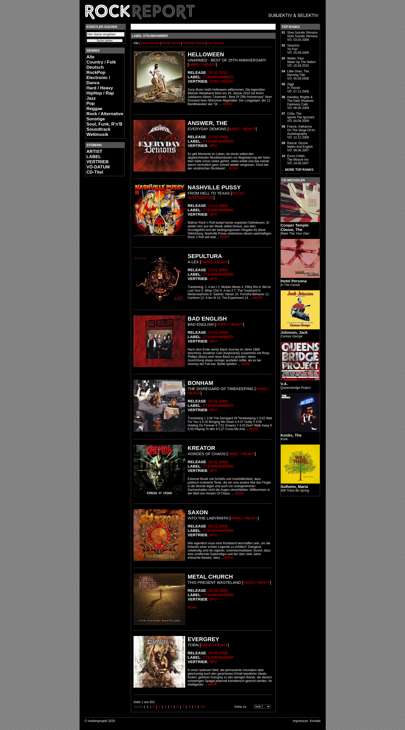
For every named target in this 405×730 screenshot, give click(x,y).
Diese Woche (150, 43)
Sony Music (221, 81)
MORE (227, 104)
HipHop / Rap (100, 93)
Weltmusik (97, 134)
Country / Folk (101, 62)
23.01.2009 (218, 270)
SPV (213, 145)
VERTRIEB (98, 161)
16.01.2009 (218, 462)
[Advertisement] (100, 257)
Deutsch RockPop (96, 70)
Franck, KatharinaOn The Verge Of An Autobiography (301, 130)
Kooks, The (291, 435)
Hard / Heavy (100, 88)
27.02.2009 (218, 137)
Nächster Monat (194, 43)
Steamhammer (218, 77)
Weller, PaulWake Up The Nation (301, 60)
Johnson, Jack (294, 332)
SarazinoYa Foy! (293, 47)
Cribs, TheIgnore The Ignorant (300, 115)
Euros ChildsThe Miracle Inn (298, 157)
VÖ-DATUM (98, 167)
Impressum (300, 721)
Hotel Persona (294, 281)
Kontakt (315, 721)
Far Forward (215, 43)
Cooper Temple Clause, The (295, 227)
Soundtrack (99, 129)
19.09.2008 (218, 590)
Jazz (91, 98)
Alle (91, 57)
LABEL (94, 156)
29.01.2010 (218, 72)
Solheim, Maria (294, 486)
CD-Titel (95, 172)
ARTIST (94, 151)
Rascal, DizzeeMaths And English (300, 145)
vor (202, 707)
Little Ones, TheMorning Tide (298, 73)
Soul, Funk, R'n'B (104, 124)
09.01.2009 (218, 526)
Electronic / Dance (98, 80)
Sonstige (96, 119)
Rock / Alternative (105, 113)
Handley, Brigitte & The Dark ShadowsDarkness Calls (300, 100)
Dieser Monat (171, 43)
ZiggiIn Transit (293, 86)
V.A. (284, 384)
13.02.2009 (218, 205)
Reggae (94, 108)
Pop (91, 103)
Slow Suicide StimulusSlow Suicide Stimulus (302, 34)
